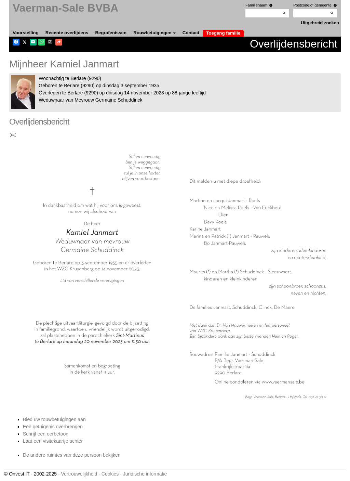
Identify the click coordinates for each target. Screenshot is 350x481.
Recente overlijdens (67, 32)
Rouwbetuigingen (154, 32)
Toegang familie (223, 33)
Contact (191, 32)
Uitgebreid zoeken (320, 22)
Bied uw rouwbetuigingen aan (54, 419)
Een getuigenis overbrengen (53, 426)
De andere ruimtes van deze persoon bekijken (72, 455)
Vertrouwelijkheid (79, 474)
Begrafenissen (111, 32)
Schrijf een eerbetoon (45, 434)
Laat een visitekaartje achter (53, 441)
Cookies (110, 474)
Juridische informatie (145, 474)
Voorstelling (26, 32)
